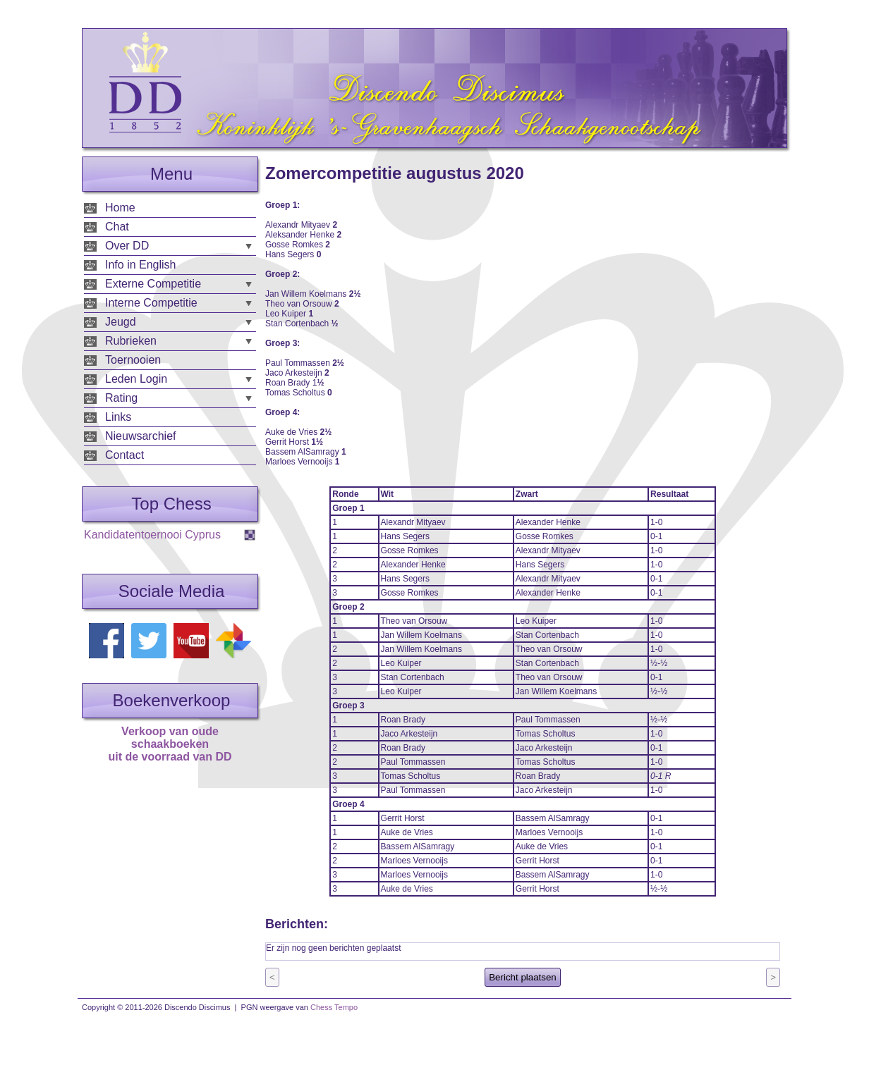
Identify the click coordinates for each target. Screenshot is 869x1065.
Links (118, 417)
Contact (124, 455)
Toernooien (133, 360)
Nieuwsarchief (140, 436)
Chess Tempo (334, 1007)
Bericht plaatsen (523, 977)
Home (120, 208)
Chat (117, 227)
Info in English (140, 265)
